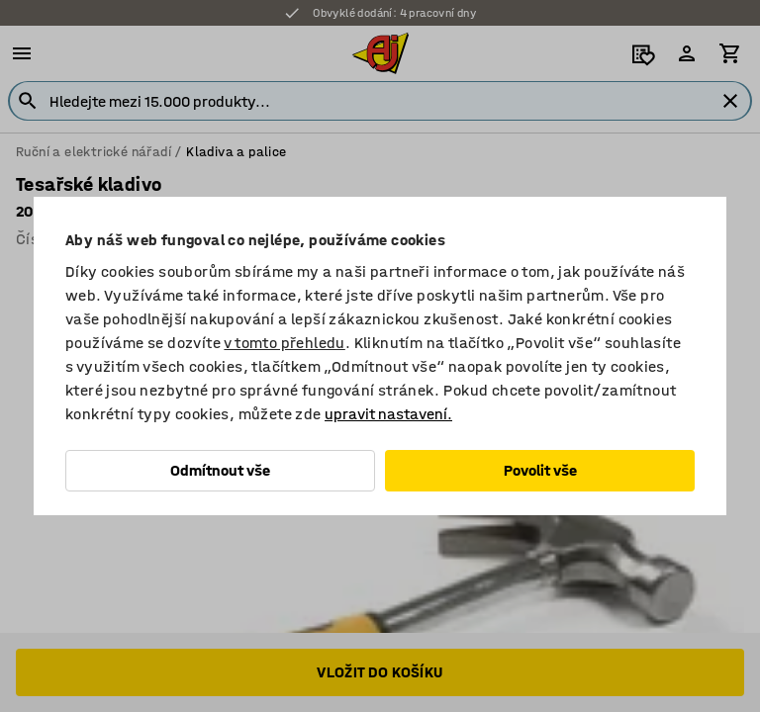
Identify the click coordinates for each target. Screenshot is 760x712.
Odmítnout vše (220, 470)
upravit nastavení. (388, 413)
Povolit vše (540, 470)
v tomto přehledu (284, 342)
